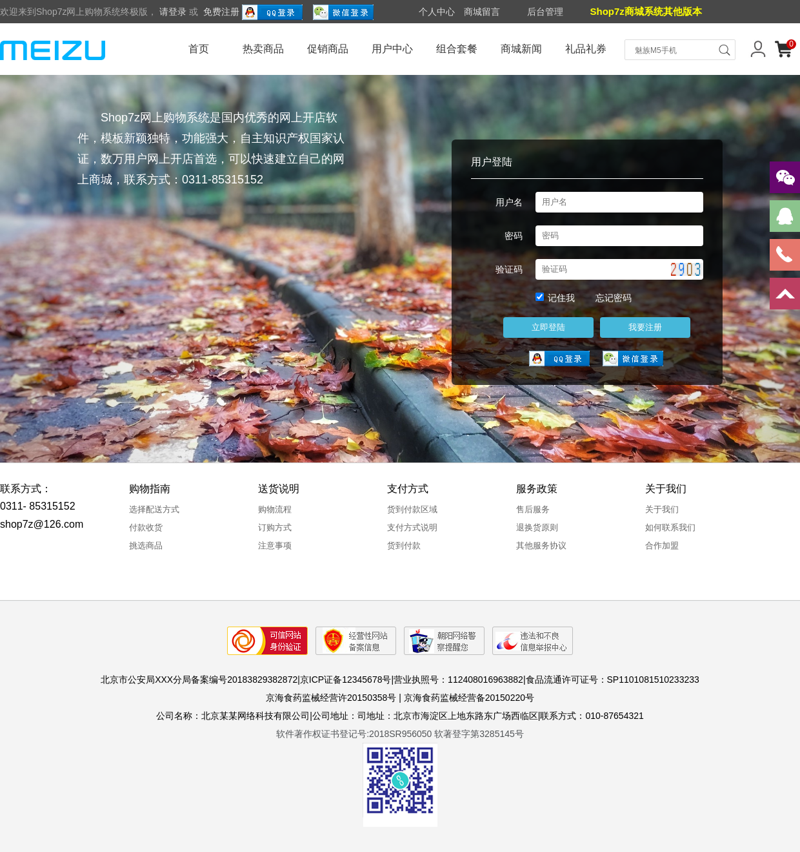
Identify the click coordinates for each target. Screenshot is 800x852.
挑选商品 (146, 545)
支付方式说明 (412, 527)
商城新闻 (521, 48)
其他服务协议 (541, 545)
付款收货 (146, 527)
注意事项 (275, 545)
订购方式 (275, 527)
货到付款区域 (412, 509)
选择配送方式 (154, 509)
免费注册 (221, 11)
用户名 (509, 202)
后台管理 (545, 11)
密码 (514, 236)
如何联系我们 (670, 527)
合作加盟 (662, 545)
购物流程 (275, 509)
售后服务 (533, 509)
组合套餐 (456, 48)
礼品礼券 (585, 48)
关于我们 (662, 509)
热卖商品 (263, 48)
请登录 (172, 11)
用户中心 (392, 48)
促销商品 (327, 48)
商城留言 (482, 11)
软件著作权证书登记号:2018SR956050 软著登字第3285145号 (400, 734)
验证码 (509, 269)
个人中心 (437, 11)
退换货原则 (537, 527)
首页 (198, 48)
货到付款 (404, 545)
